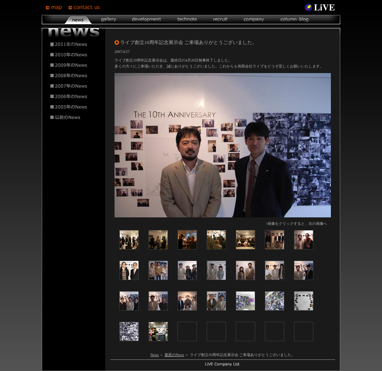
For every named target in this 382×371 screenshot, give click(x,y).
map (57, 7)
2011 (74, 44)
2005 (74, 107)
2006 (74, 96)
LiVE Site (319, 7)
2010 (74, 55)
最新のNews (174, 355)
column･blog (294, 19)
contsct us (85, 7)
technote (187, 19)
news (78, 19)
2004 (74, 117)
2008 (74, 75)
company (254, 19)
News (154, 355)
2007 (74, 86)
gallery (108, 19)
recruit (220, 19)
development (146, 19)
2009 (74, 65)
